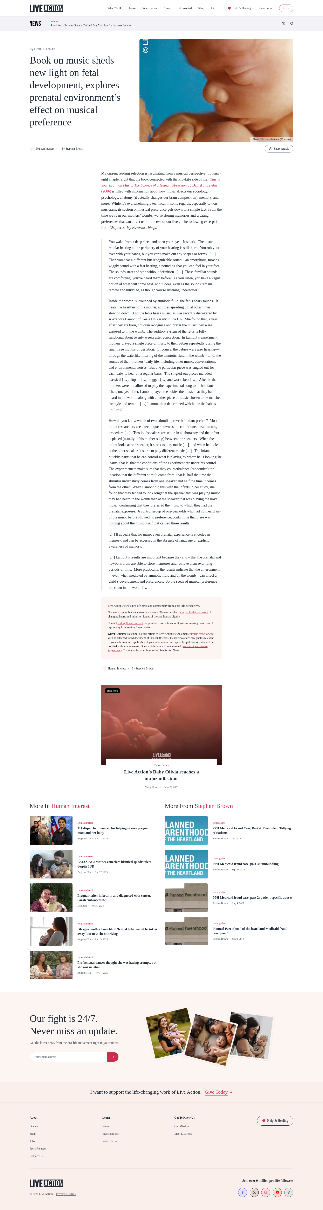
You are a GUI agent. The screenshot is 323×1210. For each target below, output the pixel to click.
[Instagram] (291, 24)
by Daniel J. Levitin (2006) (160, 185)
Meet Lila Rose (183, 1133)
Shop (201, 8)
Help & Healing (239, 8)
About (33, 1117)
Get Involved (184, 8)
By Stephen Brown (72, 148)
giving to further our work (193, 612)
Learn (132, 8)
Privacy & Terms (66, 1194)
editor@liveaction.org (130, 623)
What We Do (114, 8)
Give (286, 8)
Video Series (149, 8)
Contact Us (36, 1156)
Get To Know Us (184, 1117)
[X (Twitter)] (284, 24)
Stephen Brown (214, 805)
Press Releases (38, 1148)
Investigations (110, 1133)
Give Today (219, 1092)
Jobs (32, 1141)
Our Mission (181, 1126)
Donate (34, 1126)
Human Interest (42, 148)
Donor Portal (265, 8)
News (166, 8)
